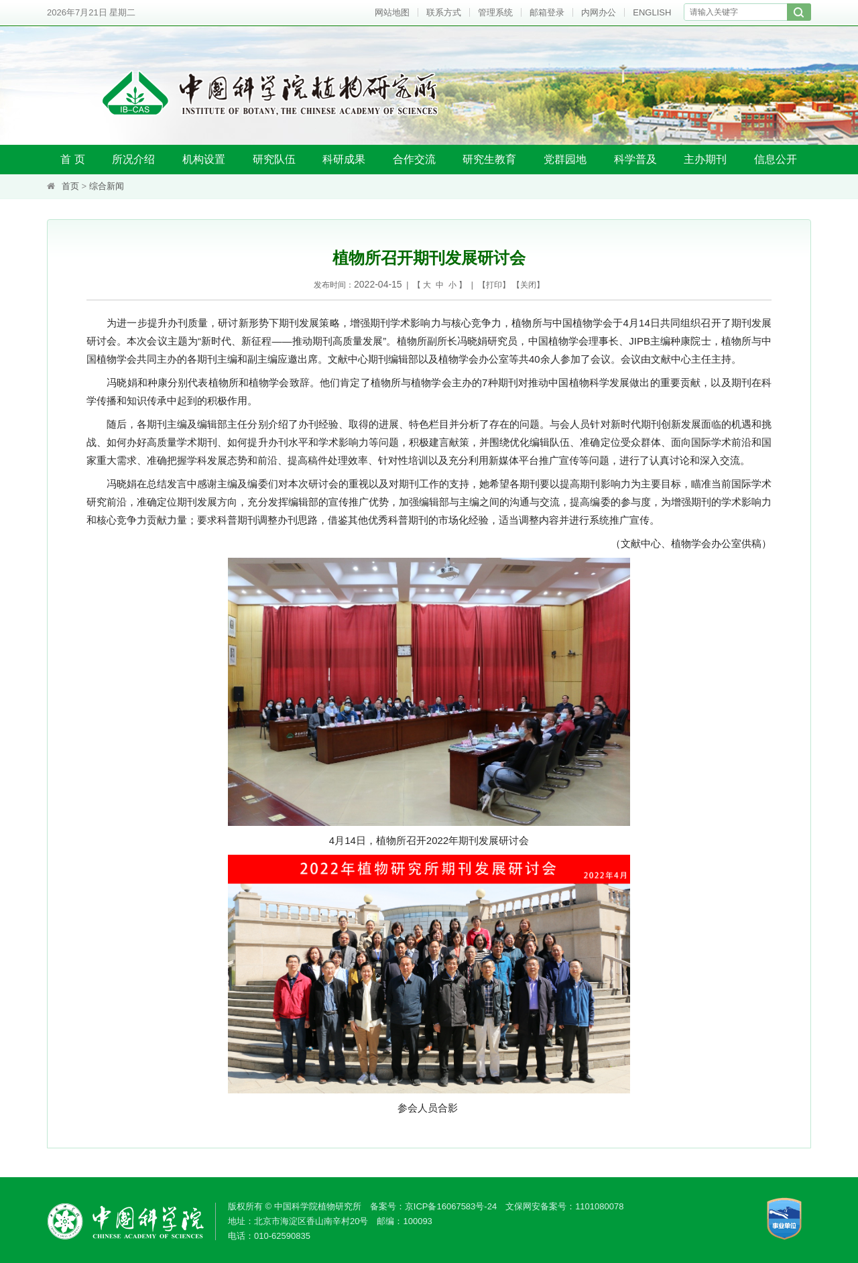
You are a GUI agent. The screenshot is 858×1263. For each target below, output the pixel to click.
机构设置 (203, 159)
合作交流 (414, 159)
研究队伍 (274, 159)
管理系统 (495, 12)
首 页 (72, 159)
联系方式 (443, 12)
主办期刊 (705, 159)
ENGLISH (652, 12)
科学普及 (635, 159)
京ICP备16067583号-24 (451, 1206)
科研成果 (343, 159)
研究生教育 (489, 159)
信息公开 (775, 159)
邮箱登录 (547, 12)
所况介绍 (133, 159)
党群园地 (565, 159)
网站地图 (392, 12)
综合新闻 (106, 186)
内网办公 (598, 12)
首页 (70, 186)
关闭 (528, 285)
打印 (494, 285)
